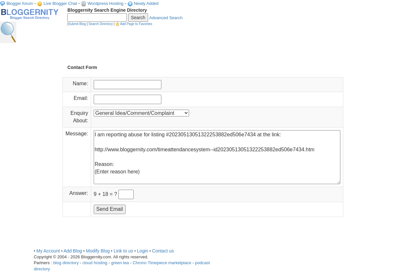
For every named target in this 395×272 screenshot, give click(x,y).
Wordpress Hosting (105, 3)
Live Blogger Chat (60, 3)
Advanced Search (166, 17)
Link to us (123, 250)
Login (142, 250)
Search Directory (101, 24)
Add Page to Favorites (136, 24)
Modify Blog (98, 250)
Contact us (163, 250)
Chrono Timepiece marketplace (162, 262)
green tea (120, 262)
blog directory (66, 262)
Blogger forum (20, 3)
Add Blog (72, 250)
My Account (48, 250)
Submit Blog (77, 24)
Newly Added (146, 3)
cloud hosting (94, 262)
